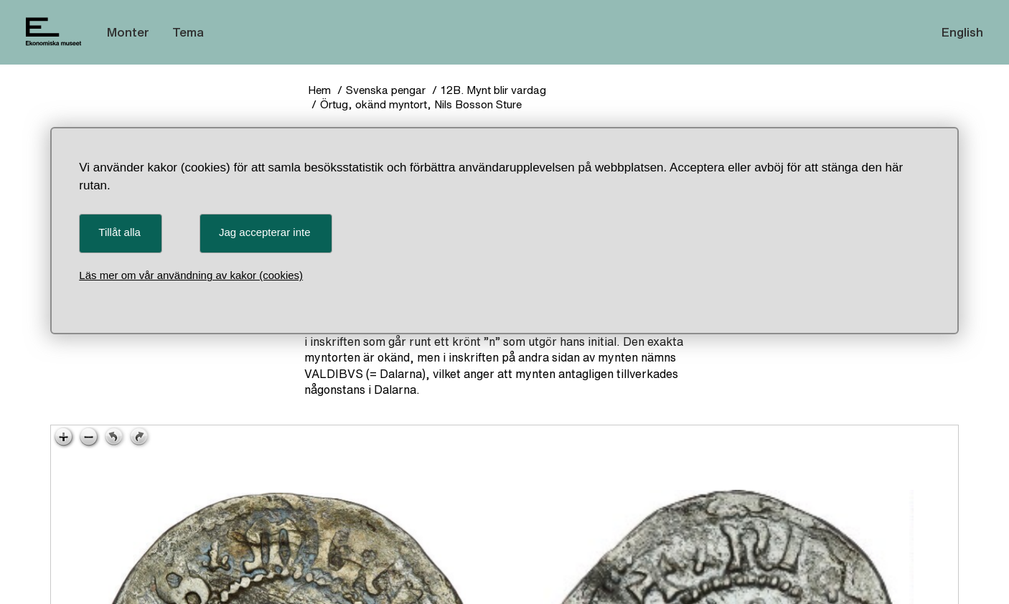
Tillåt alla (119, 232)
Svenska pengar (386, 90)
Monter (128, 32)
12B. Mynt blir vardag (493, 90)
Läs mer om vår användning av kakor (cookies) (191, 275)
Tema (188, 32)
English (962, 32)
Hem (319, 90)
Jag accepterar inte (265, 232)
